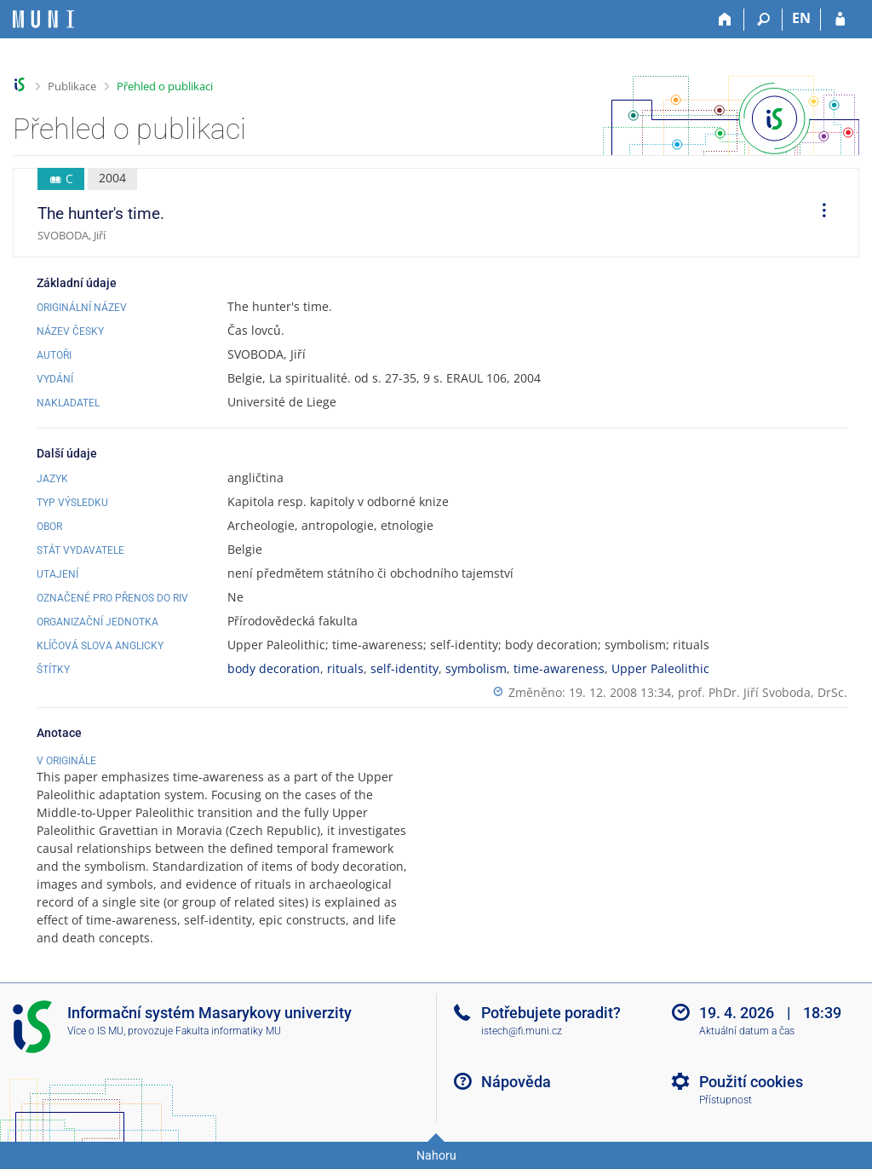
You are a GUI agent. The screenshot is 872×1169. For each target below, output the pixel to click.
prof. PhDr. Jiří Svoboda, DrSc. (762, 692)
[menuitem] (818, 213)
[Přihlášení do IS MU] (840, 20)
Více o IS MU (95, 1031)
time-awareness (559, 668)
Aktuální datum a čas (747, 1031)
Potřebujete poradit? (551, 1013)
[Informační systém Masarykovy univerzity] (43, 19)
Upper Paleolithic (660, 668)
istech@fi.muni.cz (521, 1031)
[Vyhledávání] (763, 20)
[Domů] (725, 20)
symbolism (476, 668)
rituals (345, 668)
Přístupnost (725, 1100)
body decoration (273, 668)
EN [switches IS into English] (801, 18)
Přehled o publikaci (165, 86)
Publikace (72, 86)
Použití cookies (751, 1082)
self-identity (404, 668)
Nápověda (516, 1082)
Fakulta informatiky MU (228, 1031)
